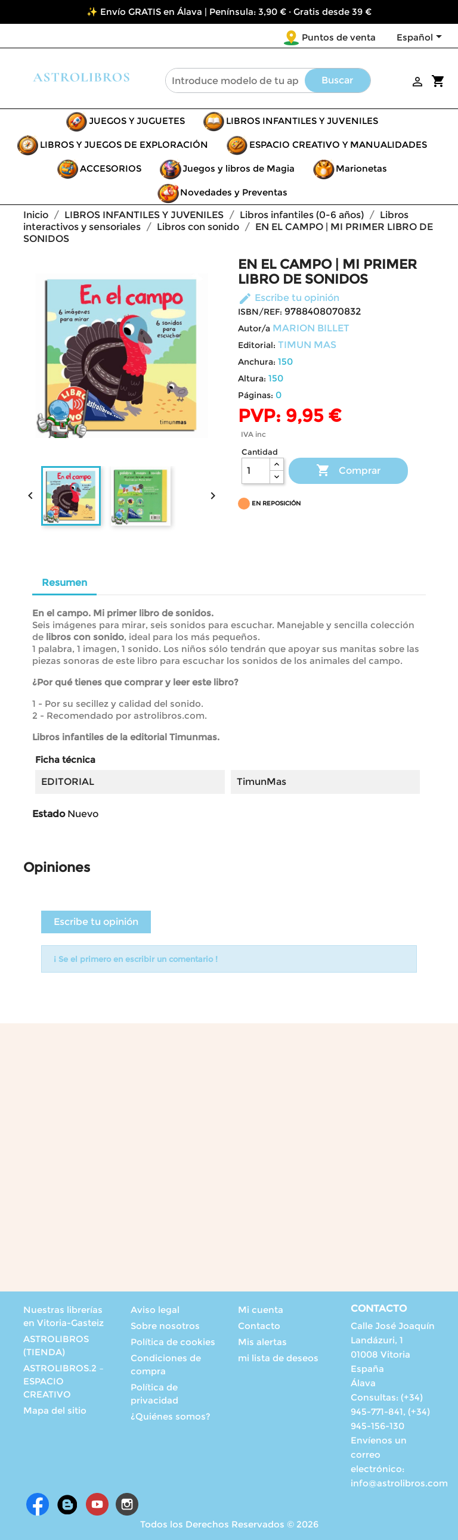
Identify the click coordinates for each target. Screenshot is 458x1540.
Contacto (259, 1325)
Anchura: (257, 361)
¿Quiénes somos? (171, 1416)
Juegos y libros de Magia (238, 168)
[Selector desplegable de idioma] (421, 38)
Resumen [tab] (64, 582)
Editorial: (257, 345)
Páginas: (255, 395)
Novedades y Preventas (233, 192)
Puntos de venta (339, 37)
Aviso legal (155, 1309)
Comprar (348, 471)
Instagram (127, 1504)
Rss (67, 1504)
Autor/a (254, 328)
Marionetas (361, 168)
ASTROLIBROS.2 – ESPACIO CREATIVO (63, 1381)
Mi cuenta (260, 1309)
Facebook (37, 1504)
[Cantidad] (256, 471)
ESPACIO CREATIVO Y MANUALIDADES (338, 144)
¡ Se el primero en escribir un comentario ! (136, 959)
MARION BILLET (311, 328)
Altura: (252, 378)
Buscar (337, 80)
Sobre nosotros (165, 1325)
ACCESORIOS (110, 168)
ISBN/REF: (260, 311)
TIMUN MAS (307, 344)
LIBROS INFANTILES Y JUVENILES (302, 120)
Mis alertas (262, 1342)
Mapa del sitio (54, 1410)
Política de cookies (173, 1342)
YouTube (97, 1504)
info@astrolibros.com (399, 1483)
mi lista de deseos (278, 1358)
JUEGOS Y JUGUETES (137, 120)
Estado (48, 813)
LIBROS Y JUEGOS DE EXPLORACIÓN (124, 144)
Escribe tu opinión (288, 297)
